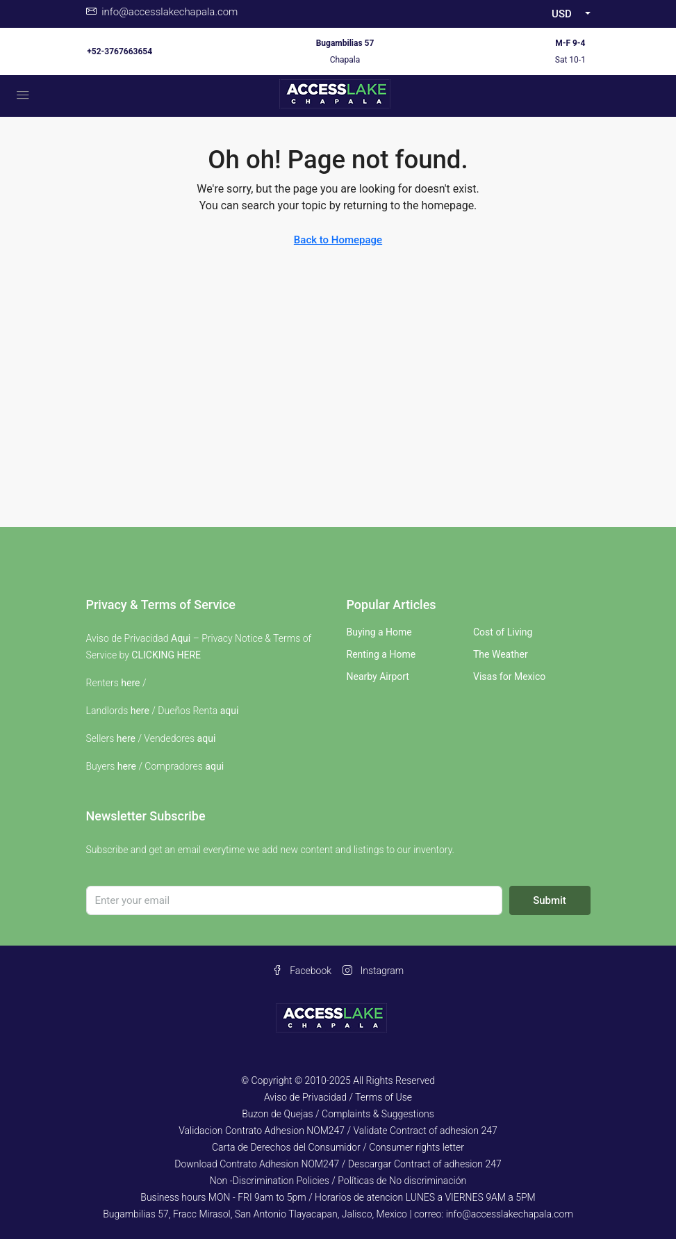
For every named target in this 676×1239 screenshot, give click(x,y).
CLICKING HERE (166, 655)
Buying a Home (379, 632)
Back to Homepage (338, 240)
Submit (549, 900)
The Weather (500, 654)
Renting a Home (381, 654)
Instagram (373, 970)
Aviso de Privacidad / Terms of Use (338, 1097)
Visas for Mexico (509, 676)
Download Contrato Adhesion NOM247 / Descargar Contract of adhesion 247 (337, 1163)
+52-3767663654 (119, 51)
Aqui (180, 638)
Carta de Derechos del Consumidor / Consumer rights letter (338, 1147)
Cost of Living (502, 632)
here (130, 682)
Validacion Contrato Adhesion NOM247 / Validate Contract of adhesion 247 (338, 1130)
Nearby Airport (378, 676)
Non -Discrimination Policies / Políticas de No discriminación (338, 1180)
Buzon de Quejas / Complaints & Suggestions (338, 1113)
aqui (229, 710)
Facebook (301, 970)
